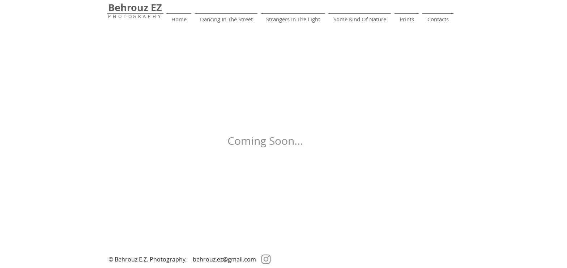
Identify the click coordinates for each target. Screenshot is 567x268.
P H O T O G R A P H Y (134, 16)
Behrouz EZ (135, 7)
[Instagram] (266, 259)
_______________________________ (135, 11)
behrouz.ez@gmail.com (224, 259)
